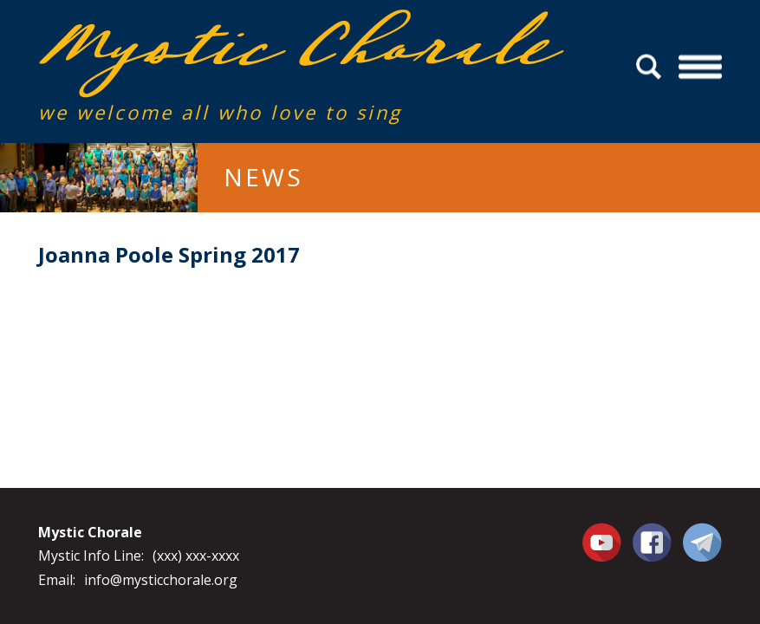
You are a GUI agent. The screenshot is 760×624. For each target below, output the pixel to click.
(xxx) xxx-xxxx (196, 555)
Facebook (652, 532)
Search (651, 67)
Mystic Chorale (137, 27)
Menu (699, 67)
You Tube (604, 542)
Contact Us (702, 542)
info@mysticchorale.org (160, 579)
